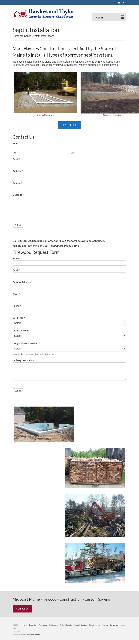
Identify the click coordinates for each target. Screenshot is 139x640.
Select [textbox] (17, 323)
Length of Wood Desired (26, 343)
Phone (17, 306)
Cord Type (19, 318)
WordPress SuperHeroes (30, 634)
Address (18, 171)
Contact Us (22, 608)
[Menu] (109, 17)
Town (16, 294)
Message (18, 195)
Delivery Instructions (24, 360)
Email (16, 159)
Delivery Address (22, 282)
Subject (17, 183)
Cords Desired (21, 330)
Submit (18, 225)
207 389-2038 (69, 125)
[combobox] (69, 323)
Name (16, 143)
